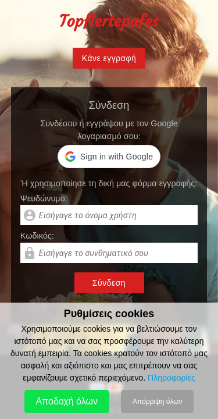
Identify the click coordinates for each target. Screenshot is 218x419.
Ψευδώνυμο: (43, 198)
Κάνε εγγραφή (109, 58)
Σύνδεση (109, 282)
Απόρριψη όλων (157, 401)
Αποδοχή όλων (67, 401)
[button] (109, 156)
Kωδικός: (37, 235)
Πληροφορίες (171, 377)
